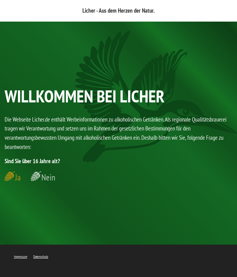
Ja (18, 177)
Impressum (20, 256)
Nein (48, 177)
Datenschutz (40, 256)
